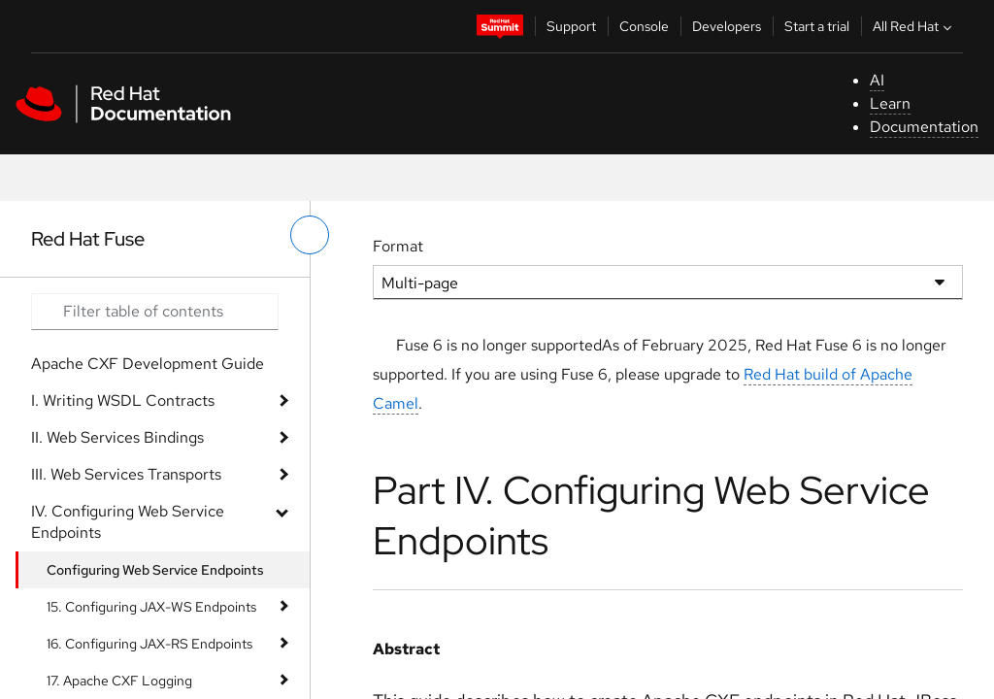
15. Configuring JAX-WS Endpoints (151, 607)
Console (644, 26)
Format (398, 246)
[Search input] (155, 311)
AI (877, 80)
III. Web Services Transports (126, 474)
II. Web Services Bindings (117, 437)
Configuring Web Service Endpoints (155, 570)
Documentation (924, 126)
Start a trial (816, 26)
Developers (726, 26)
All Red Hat (914, 26)
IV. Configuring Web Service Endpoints (127, 522)
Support (571, 26)
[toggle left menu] (309, 235)
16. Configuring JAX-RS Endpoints (149, 643)
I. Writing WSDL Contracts (123, 400)
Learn (890, 103)
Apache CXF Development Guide (147, 363)
